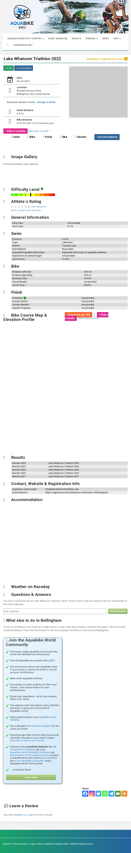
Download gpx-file (78, 314)
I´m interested (23, 68)
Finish (47, 136)
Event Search (57, 38)
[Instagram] (92, 794)
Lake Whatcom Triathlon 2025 (63, 463)
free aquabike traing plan (30, 760)
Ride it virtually (15, 131)
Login (30, 814)
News (105, 38)
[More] (124, 794)
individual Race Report (38, 726)
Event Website (20, 492)
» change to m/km (45, 102)
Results (76, 38)
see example (49, 757)
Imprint (7, 843)
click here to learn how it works (27, 740)
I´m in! (8, 68)
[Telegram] (111, 794)
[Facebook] (85, 794)
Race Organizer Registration (53, 843)
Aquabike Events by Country (25, 38)
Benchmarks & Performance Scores (29, 755)
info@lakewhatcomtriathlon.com (62, 489)
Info (117, 38)
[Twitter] (98, 794)
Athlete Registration (82, 843)
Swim (15, 136)
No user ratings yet (37, 207)
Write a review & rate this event (26, 210)
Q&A (63, 136)
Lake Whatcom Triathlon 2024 (63, 466)
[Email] (118, 794)
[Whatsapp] (105, 794)
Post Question (118, 611)
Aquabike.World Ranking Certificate (30, 752)
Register (19, 814)
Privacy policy (20, 843)
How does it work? (38, 131)
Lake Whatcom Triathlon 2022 (32, 58)
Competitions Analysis (22, 749)
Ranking (92, 38)
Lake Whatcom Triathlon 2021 (63, 476)
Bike (31, 136)
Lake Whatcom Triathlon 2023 (63, 469)
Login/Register (23, 45)
